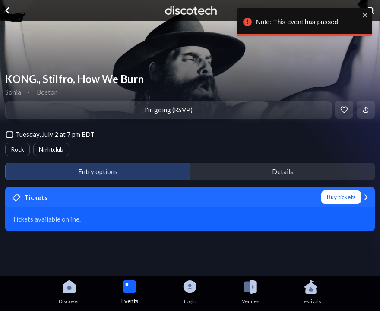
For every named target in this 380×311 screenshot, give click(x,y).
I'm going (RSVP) (169, 110)
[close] (364, 15)
